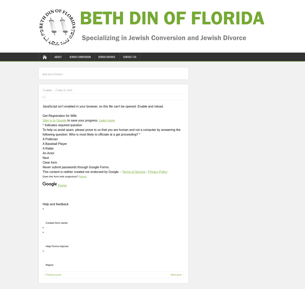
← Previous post (52, 274)
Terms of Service (133, 172)
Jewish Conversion (80, 57)
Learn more (107, 120)
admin (49, 90)
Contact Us (129, 57)
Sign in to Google (55, 120)
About (58, 57)
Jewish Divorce (106, 57)
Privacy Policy (157, 172)
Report (82, 176)
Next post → (178, 274)
